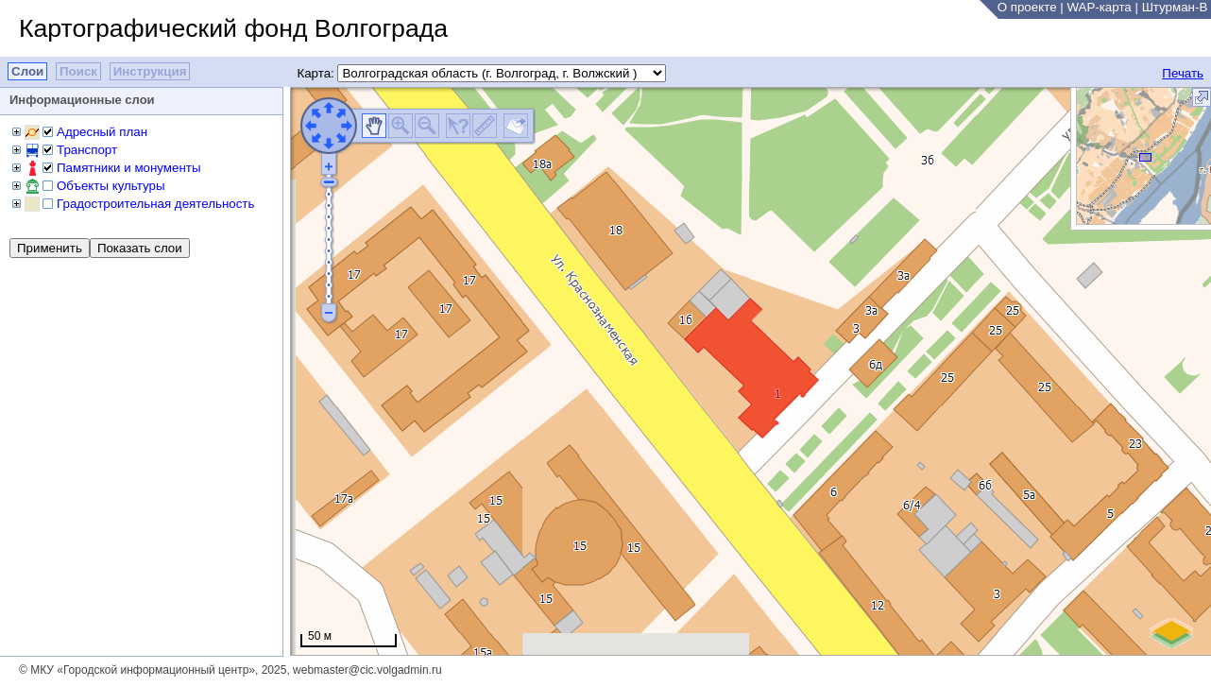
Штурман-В (1175, 7)
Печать (1182, 73)
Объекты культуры (110, 186)
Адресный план (102, 132)
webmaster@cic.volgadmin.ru (367, 670)
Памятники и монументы (128, 168)
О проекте (1027, 7)
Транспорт (87, 150)
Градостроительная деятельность (155, 204)
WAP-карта (1098, 7)
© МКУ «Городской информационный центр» (137, 670)
